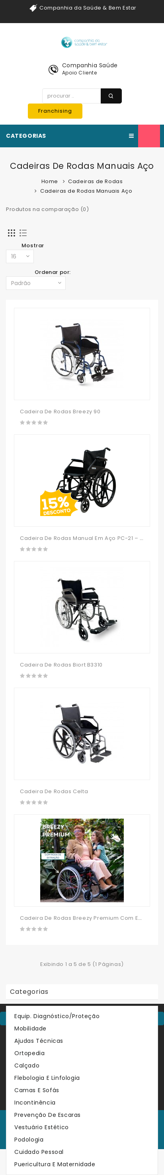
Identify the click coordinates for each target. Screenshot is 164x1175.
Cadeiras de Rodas (95, 181)
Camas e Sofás (36, 1090)
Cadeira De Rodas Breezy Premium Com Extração (90, 918)
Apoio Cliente (79, 72)
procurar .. (111, 96)
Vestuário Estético (41, 1127)
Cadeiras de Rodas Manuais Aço (86, 191)
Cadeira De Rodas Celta (54, 791)
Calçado (26, 1065)
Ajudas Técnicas (38, 1041)
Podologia (28, 1140)
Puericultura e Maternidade (55, 1164)
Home (49, 181)
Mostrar (32, 245)
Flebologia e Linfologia (47, 1078)
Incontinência (35, 1103)
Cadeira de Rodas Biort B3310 (61, 665)
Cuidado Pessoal (39, 1152)
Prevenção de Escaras (47, 1115)
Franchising (55, 111)
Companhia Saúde (90, 65)
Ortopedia (29, 1053)
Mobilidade (30, 1028)
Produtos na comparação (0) (47, 209)
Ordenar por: (53, 272)
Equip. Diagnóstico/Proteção (57, 1016)
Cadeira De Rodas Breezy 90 (60, 411)
